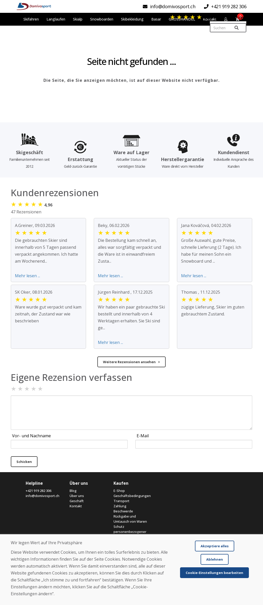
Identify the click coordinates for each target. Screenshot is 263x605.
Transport (121, 501)
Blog (73, 490)
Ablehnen (214, 559)
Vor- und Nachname (31, 436)
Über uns (77, 495)
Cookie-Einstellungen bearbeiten (214, 572)
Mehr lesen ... (27, 276)
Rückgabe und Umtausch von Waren (130, 519)
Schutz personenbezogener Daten (130, 531)
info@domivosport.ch (42, 495)
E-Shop (119, 490)
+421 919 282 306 (38, 490)
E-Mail (143, 436)
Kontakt (76, 506)
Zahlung (120, 506)
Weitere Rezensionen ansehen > (131, 362)
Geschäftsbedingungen (132, 495)
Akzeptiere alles (215, 546)
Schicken (24, 461)
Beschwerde (123, 511)
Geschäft (77, 501)
